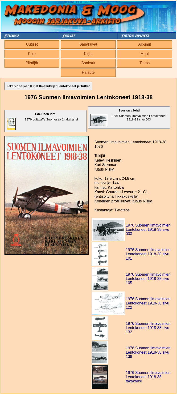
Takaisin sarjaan (48, 86)
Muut (144, 54)
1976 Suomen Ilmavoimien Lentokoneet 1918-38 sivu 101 (148, 254)
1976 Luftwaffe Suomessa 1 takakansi (42, 121)
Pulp (32, 54)
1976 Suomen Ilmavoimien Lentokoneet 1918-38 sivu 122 (148, 303)
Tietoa (145, 63)
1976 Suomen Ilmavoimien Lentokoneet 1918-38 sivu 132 (148, 327)
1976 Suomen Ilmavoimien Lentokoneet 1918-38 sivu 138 (148, 352)
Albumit (144, 44)
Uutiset (32, 44)
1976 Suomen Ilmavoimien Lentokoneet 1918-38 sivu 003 (128, 117)
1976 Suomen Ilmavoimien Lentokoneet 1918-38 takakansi (148, 377)
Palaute (88, 72)
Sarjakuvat (88, 44)
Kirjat (88, 54)
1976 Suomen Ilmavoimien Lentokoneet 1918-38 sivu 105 (148, 278)
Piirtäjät (32, 63)
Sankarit (88, 63)
